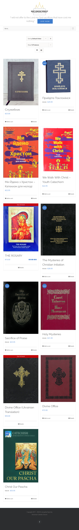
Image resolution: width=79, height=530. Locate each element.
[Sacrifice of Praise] (20, 308)
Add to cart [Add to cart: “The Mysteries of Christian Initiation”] (47, 276)
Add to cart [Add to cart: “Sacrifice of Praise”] (9, 350)
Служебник (12, 109)
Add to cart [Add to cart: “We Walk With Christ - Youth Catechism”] (47, 194)
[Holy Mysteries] (58, 306)
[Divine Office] (58, 378)
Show (33, 45)
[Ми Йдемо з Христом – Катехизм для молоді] (20, 152)
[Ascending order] (50, 38)
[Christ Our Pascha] (20, 455)
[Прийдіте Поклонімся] (58, 76)
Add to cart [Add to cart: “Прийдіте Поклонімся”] (47, 110)
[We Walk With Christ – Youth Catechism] (58, 150)
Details (35, 122)
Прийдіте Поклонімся (56, 98)
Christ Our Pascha (16, 486)
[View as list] (41, 50)
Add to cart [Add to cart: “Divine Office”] (47, 418)
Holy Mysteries (51, 334)
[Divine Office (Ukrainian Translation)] (20, 379)
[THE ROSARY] (20, 227)
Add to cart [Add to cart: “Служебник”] (9, 122)
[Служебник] (20, 82)
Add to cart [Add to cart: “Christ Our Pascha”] (9, 499)
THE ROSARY (13, 255)
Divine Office (50, 406)
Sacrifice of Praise (16, 338)
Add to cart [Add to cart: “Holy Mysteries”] (47, 346)
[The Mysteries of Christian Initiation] (58, 229)
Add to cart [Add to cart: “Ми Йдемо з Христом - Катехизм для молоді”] (9, 198)
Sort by (34, 39)
